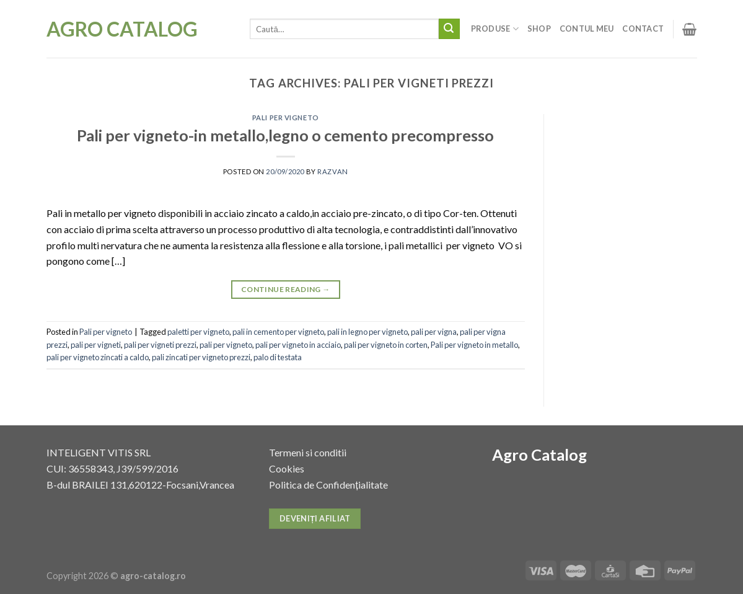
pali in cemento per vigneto (278, 332)
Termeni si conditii (307, 452)
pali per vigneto (226, 345)
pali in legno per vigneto (367, 332)
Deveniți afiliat (315, 518)
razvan (332, 171)
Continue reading (285, 289)
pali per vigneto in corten (386, 345)
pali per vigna (434, 332)
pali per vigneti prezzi (160, 345)
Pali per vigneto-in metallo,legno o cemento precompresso (285, 135)
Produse (495, 29)
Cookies (286, 468)
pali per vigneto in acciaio (298, 345)
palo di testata (277, 357)
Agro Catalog (122, 29)
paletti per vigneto (198, 332)
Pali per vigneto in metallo (474, 345)
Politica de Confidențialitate (328, 484)
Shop (539, 28)
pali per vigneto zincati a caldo (97, 357)
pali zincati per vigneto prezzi (201, 357)
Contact (643, 28)
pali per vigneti (96, 345)
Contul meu (587, 28)
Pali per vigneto (285, 117)
